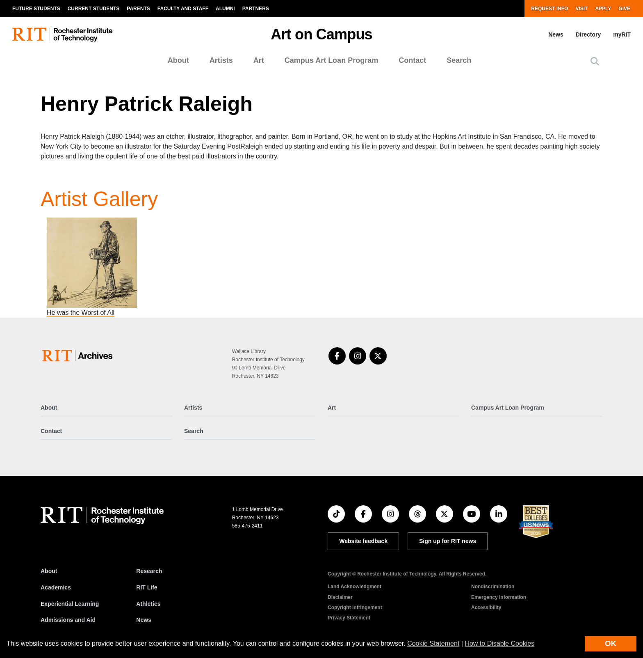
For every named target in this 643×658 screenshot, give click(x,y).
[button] (594, 61)
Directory (588, 34)
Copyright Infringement (355, 607)
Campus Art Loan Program (331, 60)
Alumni (225, 8)
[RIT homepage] (62, 35)
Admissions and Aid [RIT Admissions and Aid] (68, 620)
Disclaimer (340, 597)
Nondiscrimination (492, 586)
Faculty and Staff (182, 8)
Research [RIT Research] (149, 571)
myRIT (622, 34)
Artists (221, 60)
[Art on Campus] (79, 355)
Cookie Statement (433, 643)
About (178, 60)
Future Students (36, 8)
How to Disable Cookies (499, 643)
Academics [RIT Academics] (56, 587)
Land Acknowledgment (354, 586)
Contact (412, 60)
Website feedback (363, 541)
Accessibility (486, 607)
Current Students (94, 8)
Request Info (549, 8)
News (555, 34)
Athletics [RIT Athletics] (148, 604)
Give (624, 8)
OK (610, 643)
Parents (138, 8)
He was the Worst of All (80, 312)
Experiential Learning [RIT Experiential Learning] (70, 604)
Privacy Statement (349, 618)
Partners (255, 8)
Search (459, 60)
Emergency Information (498, 597)
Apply (603, 8)
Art (258, 60)
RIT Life (146, 587)
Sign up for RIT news (447, 541)
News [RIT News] (143, 620)
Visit (581, 8)
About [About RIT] (49, 571)
